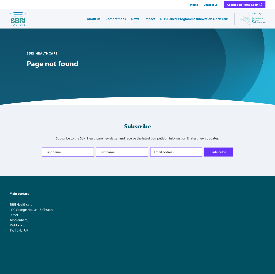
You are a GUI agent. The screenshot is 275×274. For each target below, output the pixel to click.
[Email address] (176, 152)
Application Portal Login (243, 5)
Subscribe (218, 152)
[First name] (68, 152)
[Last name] (122, 152)
